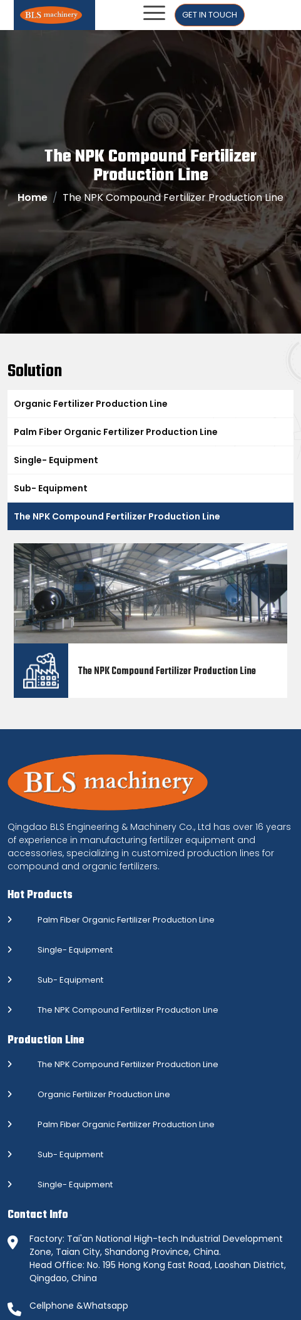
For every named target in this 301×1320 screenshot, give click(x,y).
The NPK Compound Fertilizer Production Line (117, 516)
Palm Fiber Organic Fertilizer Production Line (116, 432)
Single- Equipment (56, 460)
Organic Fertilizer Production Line (91, 403)
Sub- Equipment (51, 488)
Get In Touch (209, 15)
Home (33, 197)
